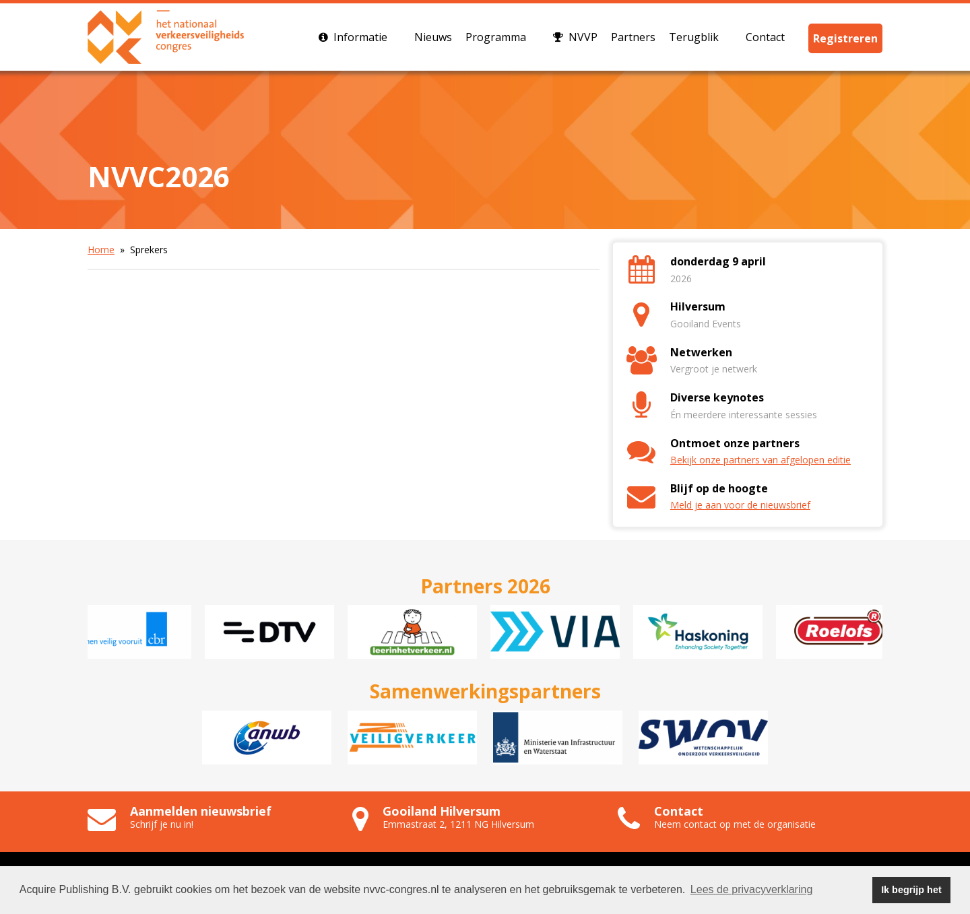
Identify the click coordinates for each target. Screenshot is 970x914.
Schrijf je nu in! (161, 824)
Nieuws (433, 37)
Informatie (360, 37)
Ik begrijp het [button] (911, 889)
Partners (633, 37)
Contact (772, 37)
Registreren (845, 38)
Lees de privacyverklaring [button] (751, 889)
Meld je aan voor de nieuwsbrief (740, 504)
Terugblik (700, 37)
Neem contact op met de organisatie (735, 824)
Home (101, 249)
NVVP (575, 37)
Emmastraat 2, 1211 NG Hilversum (458, 824)
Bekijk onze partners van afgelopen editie (760, 459)
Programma (502, 37)
